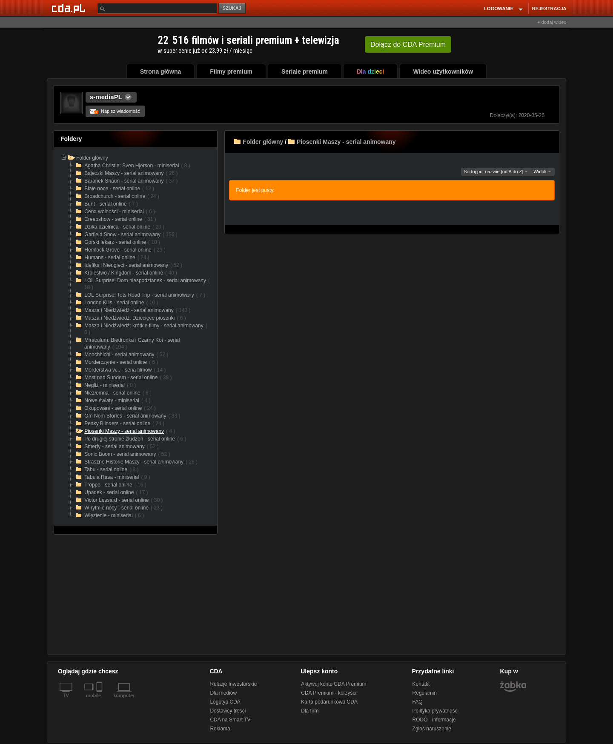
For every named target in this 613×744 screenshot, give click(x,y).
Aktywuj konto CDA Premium (333, 684)
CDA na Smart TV (230, 720)
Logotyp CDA (225, 702)
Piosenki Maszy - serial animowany (346, 141)
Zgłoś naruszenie (431, 729)
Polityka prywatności (435, 711)
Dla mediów (223, 693)
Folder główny (263, 141)
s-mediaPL (106, 96)
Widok (542, 171)
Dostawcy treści (228, 711)
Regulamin (424, 693)
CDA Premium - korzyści (328, 693)
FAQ (417, 702)
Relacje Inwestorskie (233, 684)
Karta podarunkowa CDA (329, 702)
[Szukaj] (157, 8)
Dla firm (309, 711)
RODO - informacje (434, 720)
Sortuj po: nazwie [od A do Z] (496, 171)
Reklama (220, 729)
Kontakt (421, 684)
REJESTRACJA (549, 8)
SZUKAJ (232, 8)
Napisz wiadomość (115, 111)
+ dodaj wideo (551, 22)
